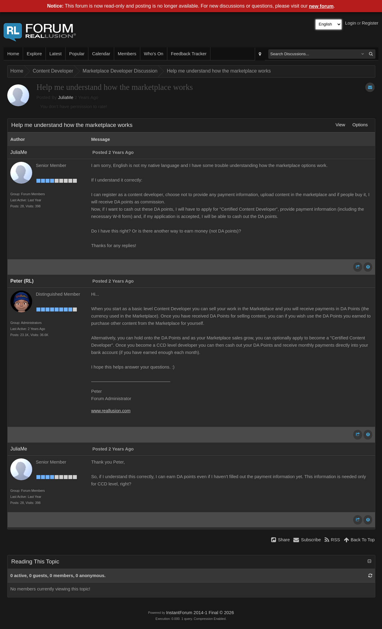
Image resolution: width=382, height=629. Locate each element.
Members (127, 53)
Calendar (101, 53)
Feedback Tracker (188, 53)
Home (13, 53)
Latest (55, 53)
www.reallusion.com (111, 410)
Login (350, 23)
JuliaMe (65, 97)
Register (370, 23)
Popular (77, 53)
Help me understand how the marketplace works (219, 70)
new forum (321, 6)
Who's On (153, 53)
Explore (34, 53)
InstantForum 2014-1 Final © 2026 (200, 612)
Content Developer (53, 70)
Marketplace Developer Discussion (120, 70)
